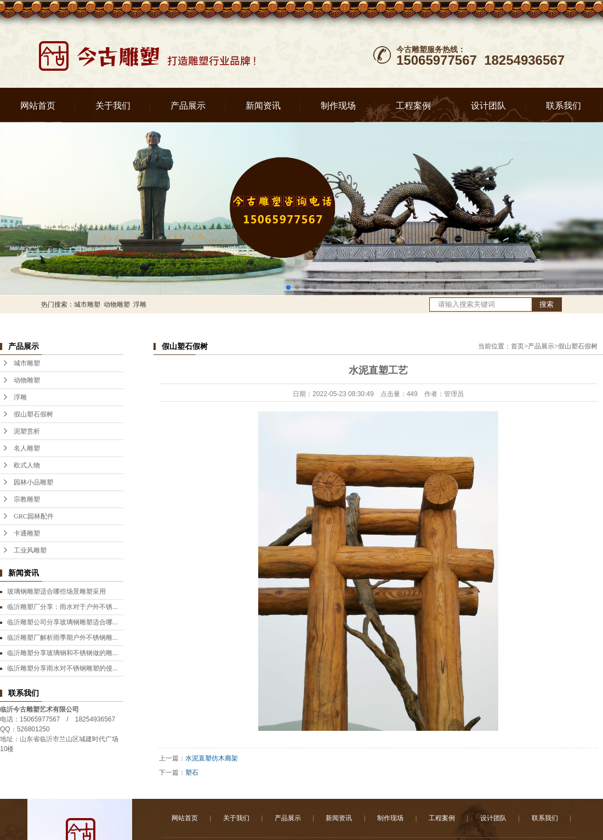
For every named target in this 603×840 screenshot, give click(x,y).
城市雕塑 (87, 304)
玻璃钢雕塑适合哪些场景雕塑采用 (56, 591)
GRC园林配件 (34, 516)
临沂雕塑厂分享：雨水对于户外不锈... (62, 607)
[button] (288, 287)
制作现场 (338, 105)
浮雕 (139, 304)
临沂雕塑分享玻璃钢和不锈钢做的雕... (62, 653)
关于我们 (112, 105)
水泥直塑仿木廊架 (211, 758)
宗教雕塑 (27, 499)
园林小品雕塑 (33, 482)
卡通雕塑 (27, 533)
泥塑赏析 (27, 431)
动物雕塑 (117, 304)
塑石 (191, 772)
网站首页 (37, 105)
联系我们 (563, 105)
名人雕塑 (27, 448)
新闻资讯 (263, 105)
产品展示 (188, 105)
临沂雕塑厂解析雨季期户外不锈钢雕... (62, 637)
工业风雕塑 (30, 550)
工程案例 (413, 105)
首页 (517, 346)
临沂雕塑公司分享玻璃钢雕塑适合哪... (62, 622)
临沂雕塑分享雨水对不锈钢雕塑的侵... (62, 668)
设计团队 (488, 105)
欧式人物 (27, 465)
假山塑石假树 (33, 414)
